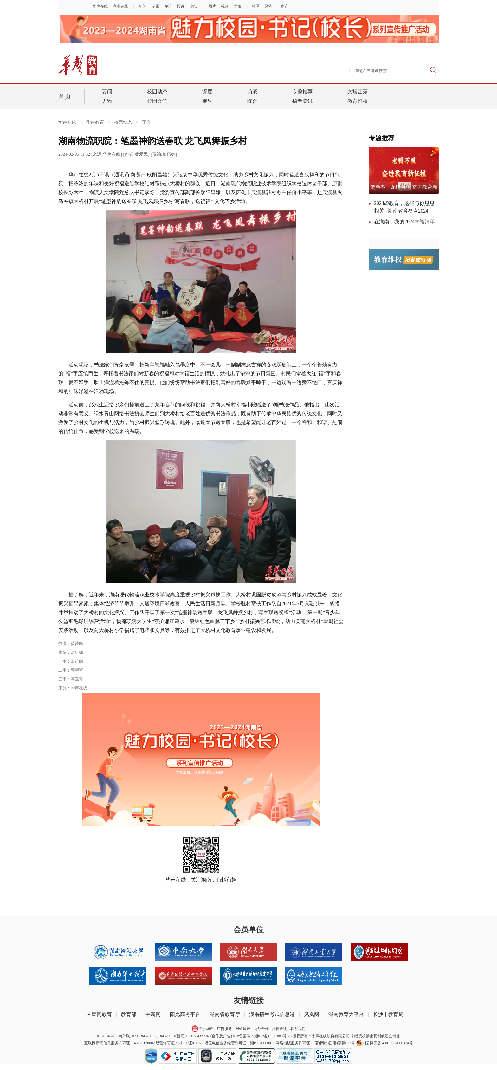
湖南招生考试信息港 (272, 1014)
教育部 (128, 1014)
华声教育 (95, 122)
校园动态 (157, 91)
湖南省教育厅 (225, 1014)
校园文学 (157, 101)
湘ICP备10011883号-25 (273, 1036)
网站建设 (242, 1029)
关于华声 (202, 1028)
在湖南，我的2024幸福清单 (404, 221)
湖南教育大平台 (346, 1014)
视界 (207, 101)
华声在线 (72, 122)
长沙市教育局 (388, 1014)
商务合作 (261, 1029)
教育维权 (357, 101)
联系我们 (298, 1029)
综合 (252, 101)
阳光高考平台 (185, 1014)
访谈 (252, 91)
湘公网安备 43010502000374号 (384, 1043)
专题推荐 (302, 91)
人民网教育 (99, 1014)
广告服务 (224, 1029)
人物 (107, 101)
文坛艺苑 (357, 91)
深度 (207, 91)
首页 (64, 96)
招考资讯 (302, 101)
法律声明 (279, 1029)
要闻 (107, 91)
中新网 (153, 1014)
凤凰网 (311, 1014)
